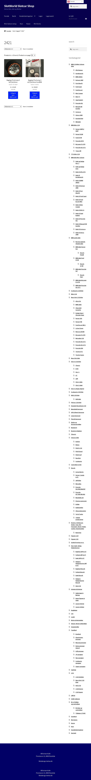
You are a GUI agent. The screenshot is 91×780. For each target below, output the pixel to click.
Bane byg (78, 532)
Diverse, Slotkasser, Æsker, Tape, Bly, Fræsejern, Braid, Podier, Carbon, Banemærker (78, 525)
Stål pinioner (80, 651)
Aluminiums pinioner (79, 638)
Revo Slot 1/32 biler (77, 297)
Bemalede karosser (77, 409)
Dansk (71, 1)
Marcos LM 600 (80, 332)
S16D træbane (75, 699)
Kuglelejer (74, 610)
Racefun (78, 458)
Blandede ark (80, 498)
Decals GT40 (82, 265)
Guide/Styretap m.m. (77, 542)
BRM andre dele (75, 238)
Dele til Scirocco (80, 229)
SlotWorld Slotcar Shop (19, 6)
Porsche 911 (79, 103)
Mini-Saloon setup (10, 24)
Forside (6, 16)
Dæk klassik (79, 575)
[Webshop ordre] (13, 49)
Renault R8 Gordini (79, 107)
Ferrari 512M (79, 134)
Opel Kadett (79, 100)
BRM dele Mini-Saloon (77, 157)
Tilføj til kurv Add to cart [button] (13, 95)
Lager (41, 16)
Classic (78, 365)
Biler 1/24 (74, 294)
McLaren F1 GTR (80, 144)
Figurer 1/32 (74, 539)
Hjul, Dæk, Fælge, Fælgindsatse (76, 547)
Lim (72, 614)
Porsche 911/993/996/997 (80, 488)
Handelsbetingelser (26, 16)
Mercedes (78, 484)
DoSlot (78, 441)
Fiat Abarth (79, 83)
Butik (14, 16)
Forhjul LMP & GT (81, 555)
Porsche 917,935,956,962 (80, 493)
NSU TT (78, 97)
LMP (77, 379)
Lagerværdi (50, 16)
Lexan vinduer (80, 607)
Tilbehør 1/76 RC (80, 713)
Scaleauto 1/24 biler (77, 291)
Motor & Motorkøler (77, 620)
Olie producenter (81, 511)
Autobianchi (79, 73)
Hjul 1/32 (78, 586)
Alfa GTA (78, 301)
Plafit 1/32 (79, 448)
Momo (77, 445)
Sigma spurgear (80, 666)
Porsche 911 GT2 (81, 345)
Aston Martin (80, 472)
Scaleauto (79, 461)
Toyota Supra (80, 355)
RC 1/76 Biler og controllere (75, 703)
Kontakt (73, 733)
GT (76, 375)
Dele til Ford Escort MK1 (79, 200)
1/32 (72, 673)
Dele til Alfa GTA (80, 172)
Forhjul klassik (80, 572)
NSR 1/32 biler (75, 395)
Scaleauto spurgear (79, 662)
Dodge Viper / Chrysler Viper (80, 314)
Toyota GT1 (79, 351)
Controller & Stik (76, 465)
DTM (77, 369)
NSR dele (78, 399)
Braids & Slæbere (76, 431)
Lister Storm (79, 328)
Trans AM (78, 151)
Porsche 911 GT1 (81, 147)
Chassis (73, 434)
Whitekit (78, 122)
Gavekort (74, 716)
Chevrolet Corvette (78, 309)
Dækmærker (79, 507)
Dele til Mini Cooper (79, 206)
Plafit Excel (79, 451)
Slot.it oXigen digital (77, 389)
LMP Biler (78, 480)
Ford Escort (79, 90)
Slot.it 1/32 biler (76, 361)
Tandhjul (74, 630)
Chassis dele (75, 438)
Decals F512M (82, 254)
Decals (73, 468)
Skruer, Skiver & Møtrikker (79, 624)
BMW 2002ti (79, 77)
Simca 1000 (79, 115)
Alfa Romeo (79, 70)
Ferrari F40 (79, 322)
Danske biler (79, 118)
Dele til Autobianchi (79, 176)
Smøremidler (75, 627)
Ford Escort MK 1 (81, 325)
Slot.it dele (79, 382)
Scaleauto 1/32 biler (77, 392)
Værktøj (73, 670)
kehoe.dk (49, 761)
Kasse (28, 24)
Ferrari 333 (79, 318)
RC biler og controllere (79, 709)
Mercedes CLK (80, 338)
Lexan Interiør (80, 604)
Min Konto (37, 24)
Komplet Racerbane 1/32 (78, 406)
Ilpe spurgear (80, 658)
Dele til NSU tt (80, 210)
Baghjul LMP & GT (81, 552)
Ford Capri (79, 87)
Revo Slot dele (75, 358)
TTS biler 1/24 (75, 154)
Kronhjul (78, 634)
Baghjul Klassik (80, 569)
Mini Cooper (79, 93)
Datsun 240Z (79, 80)
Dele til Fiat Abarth (79, 192)
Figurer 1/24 (74, 536)
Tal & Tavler (79, 514)
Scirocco (78, 112)
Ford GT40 (79, 138)
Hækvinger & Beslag (79, 594)
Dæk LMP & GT (80, 558)
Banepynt (74, 428)
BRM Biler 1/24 (75, 125)
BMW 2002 (78, 304)
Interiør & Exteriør (76, 589)
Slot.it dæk (79, 385)
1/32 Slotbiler (80, 677)
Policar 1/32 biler (76, 402)
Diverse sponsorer (81, 501)
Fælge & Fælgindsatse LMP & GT (81, 563)
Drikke (77, 504)
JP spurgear (79, 654)
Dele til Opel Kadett (79, 214)
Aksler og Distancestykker (76, 423)
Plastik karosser (76, 419)
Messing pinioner (81, 643)
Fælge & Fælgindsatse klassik (80, 581)
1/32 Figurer (79, 692)
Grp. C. (78, 372)
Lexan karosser (75, 416)
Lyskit (73, 617)
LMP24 (73, 695)
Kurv (21, 24)
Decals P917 (82, 276)
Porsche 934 (79, 348)
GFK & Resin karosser (77, 412)
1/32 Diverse (79, 689)
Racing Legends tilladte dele (80, 243)
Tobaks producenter (79, 518)
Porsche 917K (80, 141)
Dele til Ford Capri (81, 196)
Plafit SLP (79, 455)
